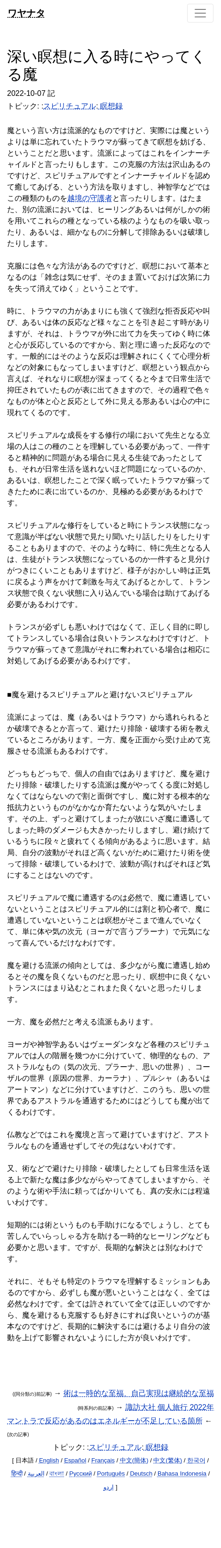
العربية (36, 1473)
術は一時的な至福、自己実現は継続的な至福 (138, 1393)
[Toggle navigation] (200, 13)
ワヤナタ (26, 13)
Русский (80, 1473)
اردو (108, 1487)
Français (103, 1460)
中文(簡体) (134, 1460)
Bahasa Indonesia (182, 1473)
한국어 (196, 1460)
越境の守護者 (89, 198)
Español (75, 1460)
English (49, 1460)
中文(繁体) (167, 1460)
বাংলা (56, 1473)
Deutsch (141, 1473)
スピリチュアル (69, 106)
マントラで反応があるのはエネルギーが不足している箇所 (105, 1421)
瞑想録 (110, 106)
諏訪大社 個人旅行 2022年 (170, 1407)
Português (111, 1473)
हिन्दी (17, 1473)
